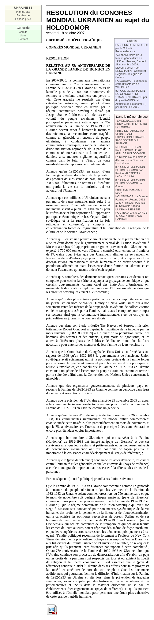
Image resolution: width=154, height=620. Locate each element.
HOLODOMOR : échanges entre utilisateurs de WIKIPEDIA (131, 84)
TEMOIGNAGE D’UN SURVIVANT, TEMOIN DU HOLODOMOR (131, 124)
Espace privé (23, 19)
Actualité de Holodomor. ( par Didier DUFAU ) (130, 105)
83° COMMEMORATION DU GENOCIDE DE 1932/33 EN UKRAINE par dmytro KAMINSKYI (131, 95)
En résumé (23, 15)
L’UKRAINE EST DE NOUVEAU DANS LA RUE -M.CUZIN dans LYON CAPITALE (131, 214)
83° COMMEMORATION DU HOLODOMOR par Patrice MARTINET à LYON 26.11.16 (130, 171)
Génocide (23, 27)
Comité (23, 31)
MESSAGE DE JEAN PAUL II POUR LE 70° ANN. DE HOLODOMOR (130, 150)
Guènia (132, 41)
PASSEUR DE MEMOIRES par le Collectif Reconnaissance (131, 48)
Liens (23, 35)
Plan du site (23, 11)
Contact (23, 39)
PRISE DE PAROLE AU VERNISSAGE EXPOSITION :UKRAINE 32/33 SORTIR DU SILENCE (130, 137)
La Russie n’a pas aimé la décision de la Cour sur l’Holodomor (130, 160)
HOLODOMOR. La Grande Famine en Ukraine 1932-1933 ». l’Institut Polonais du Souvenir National (131, 201)
